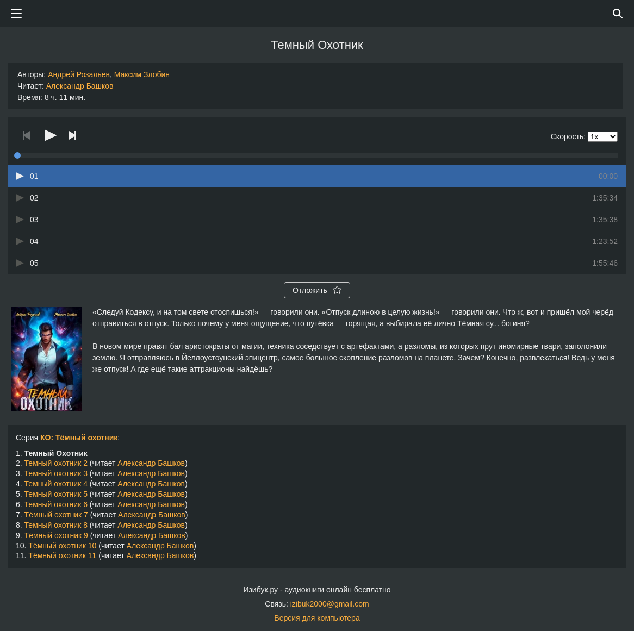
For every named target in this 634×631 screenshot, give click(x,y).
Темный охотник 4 (56, 483)
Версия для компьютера (316, 618)
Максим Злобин (142, 74)
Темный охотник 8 (56, 525)
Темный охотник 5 (56, 494)
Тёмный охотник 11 (62, 555)
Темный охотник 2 (56, 463)
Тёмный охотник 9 (56, 535)
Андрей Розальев (79, 74)
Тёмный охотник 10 (62, 545)
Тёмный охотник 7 (56, 514)
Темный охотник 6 (56, 504)
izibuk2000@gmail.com (329, 603)
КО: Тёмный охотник (78, 437)
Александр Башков (80, 86)
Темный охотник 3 (56, 473)
